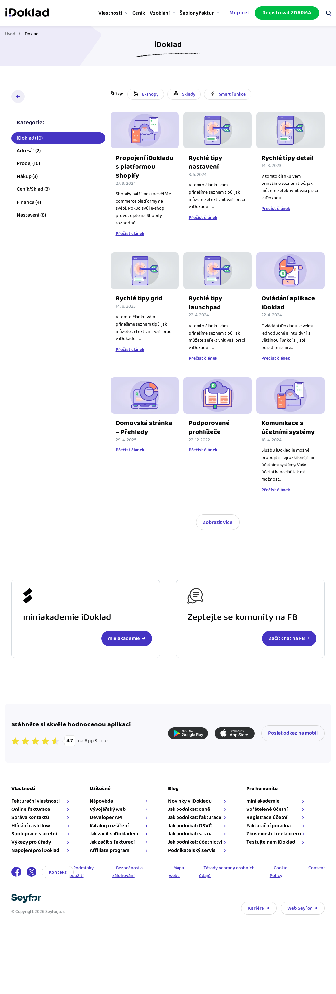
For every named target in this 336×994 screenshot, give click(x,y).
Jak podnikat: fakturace (194, 825)
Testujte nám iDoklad (269, 849)
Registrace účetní (265, 825)
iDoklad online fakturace (29, 12)
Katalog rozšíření (110, 833)
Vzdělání (155, 13)
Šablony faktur (194, 13)
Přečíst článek (131, 242)
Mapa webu (176, 879)
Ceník (132, 13)
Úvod (12, 34)
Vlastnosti (102, 13)
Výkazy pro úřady (32, 849)
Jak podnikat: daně (189, 816)
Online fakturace (32, 816)
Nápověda (102, 808)
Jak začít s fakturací (113, 849)
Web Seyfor (298, 915)
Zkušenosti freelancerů (272, 841)
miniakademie (124, 645)
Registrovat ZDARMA (285, 13)
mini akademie (262, 808)
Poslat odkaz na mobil (291, 740)
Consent (314, 875)
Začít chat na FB (285, 645)
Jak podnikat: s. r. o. (189, 841)
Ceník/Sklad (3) (34, 191)
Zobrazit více (218, 529)
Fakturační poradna (267, 833)
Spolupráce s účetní (36, 841)
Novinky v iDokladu (190, 808)
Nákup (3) (28, 178)
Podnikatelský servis (192, 858)
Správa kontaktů (32, 825)
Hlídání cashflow (32, 833)
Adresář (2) (30, 152)
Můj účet (238, 13)
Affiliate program (110, 858)
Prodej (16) (30, 165)
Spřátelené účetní (266, 816)
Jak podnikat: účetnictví (195, 849)
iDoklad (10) (31, 139)
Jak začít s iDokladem (115, 841)
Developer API (107, 825)
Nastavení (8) (33, 217)
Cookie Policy (277, 879)
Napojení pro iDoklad (37, 858)
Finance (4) (30, 204)
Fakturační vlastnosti (37, 808)
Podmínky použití (83, 879)
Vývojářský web (109, 816)
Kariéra (254, 915)
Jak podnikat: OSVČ (190, 833)
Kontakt (59, 879)
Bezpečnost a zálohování (128, 879)
